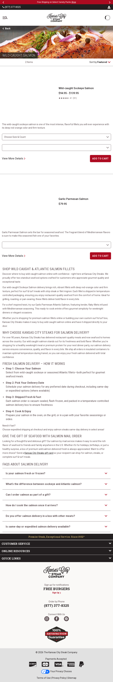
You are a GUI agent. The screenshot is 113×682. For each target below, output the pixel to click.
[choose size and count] (56, 137)
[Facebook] (56, 618)
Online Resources (56, 551)
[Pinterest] (66, 618)
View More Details (13, 159)
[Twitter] (46, 618)
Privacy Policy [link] (59, 678)
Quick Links (56, 558)
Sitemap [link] (72, 678)
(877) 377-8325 (11, 7)
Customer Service (56, 543)
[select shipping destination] (56, 147)
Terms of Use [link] (44, 678)
